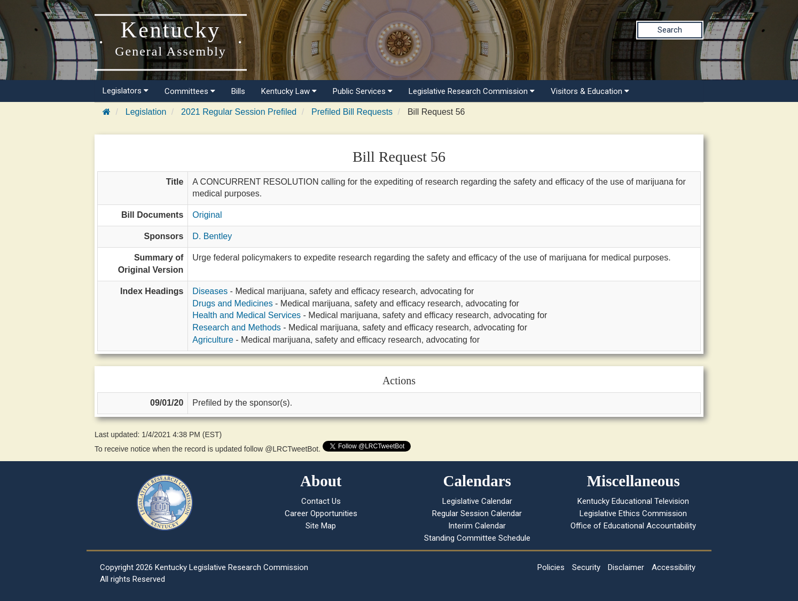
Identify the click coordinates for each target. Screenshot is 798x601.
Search (670, 30)
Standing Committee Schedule (477, 538)
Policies (551, 567)
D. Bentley (212, 236)
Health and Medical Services (246, 315)
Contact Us (321, 501)
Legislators (125, 91)
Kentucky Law (289, 91)
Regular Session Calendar (477, 513)
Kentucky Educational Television (633, 501)
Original (207, 214)
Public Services (363, 91)
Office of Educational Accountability (633, 526)
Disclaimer (626, 567)
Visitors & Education (590, 91)
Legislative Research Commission (472, 91)
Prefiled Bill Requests (352, 111)
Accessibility (673, 567)
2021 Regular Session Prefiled (238, 111)
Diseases (210, 291)
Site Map (321, 526)
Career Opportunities (321, 513)
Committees (190, 91)
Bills (238, 91)
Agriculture (212, 339)
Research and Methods (236, 327)
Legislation (146, 111)
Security (586, 567)
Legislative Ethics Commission (633, 513)
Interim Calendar (477, 526)
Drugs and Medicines (232, 303)
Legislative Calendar (477, 501)
